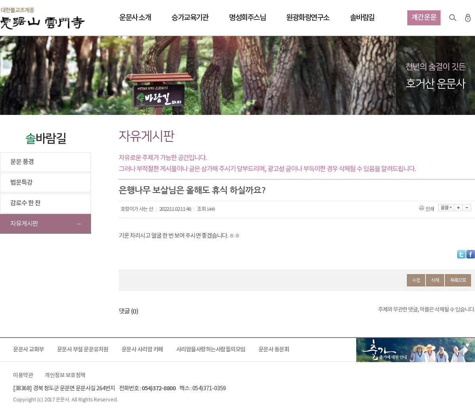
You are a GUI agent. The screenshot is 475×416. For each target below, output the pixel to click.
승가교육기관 (189, 17)
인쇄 (427, 209)
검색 (453, 18)
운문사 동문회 (273, 349)
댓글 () (128, 311)
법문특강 (21, 182)
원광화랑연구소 (307, 17)
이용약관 (23, 375)
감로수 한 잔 (25, 203)
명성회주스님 (247, 17)
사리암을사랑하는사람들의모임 (210, 349)
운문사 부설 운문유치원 (82, 349)
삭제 (435, 280)
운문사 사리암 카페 (142, 349)
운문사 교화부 (28, 349)
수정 (416, 280)
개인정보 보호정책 (65, 375)
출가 (415, 350)
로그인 (468, 18)
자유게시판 (24, 223)
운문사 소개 (135, 17)
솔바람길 (362, 17)
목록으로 (458, 280)
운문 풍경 (22, 162)
